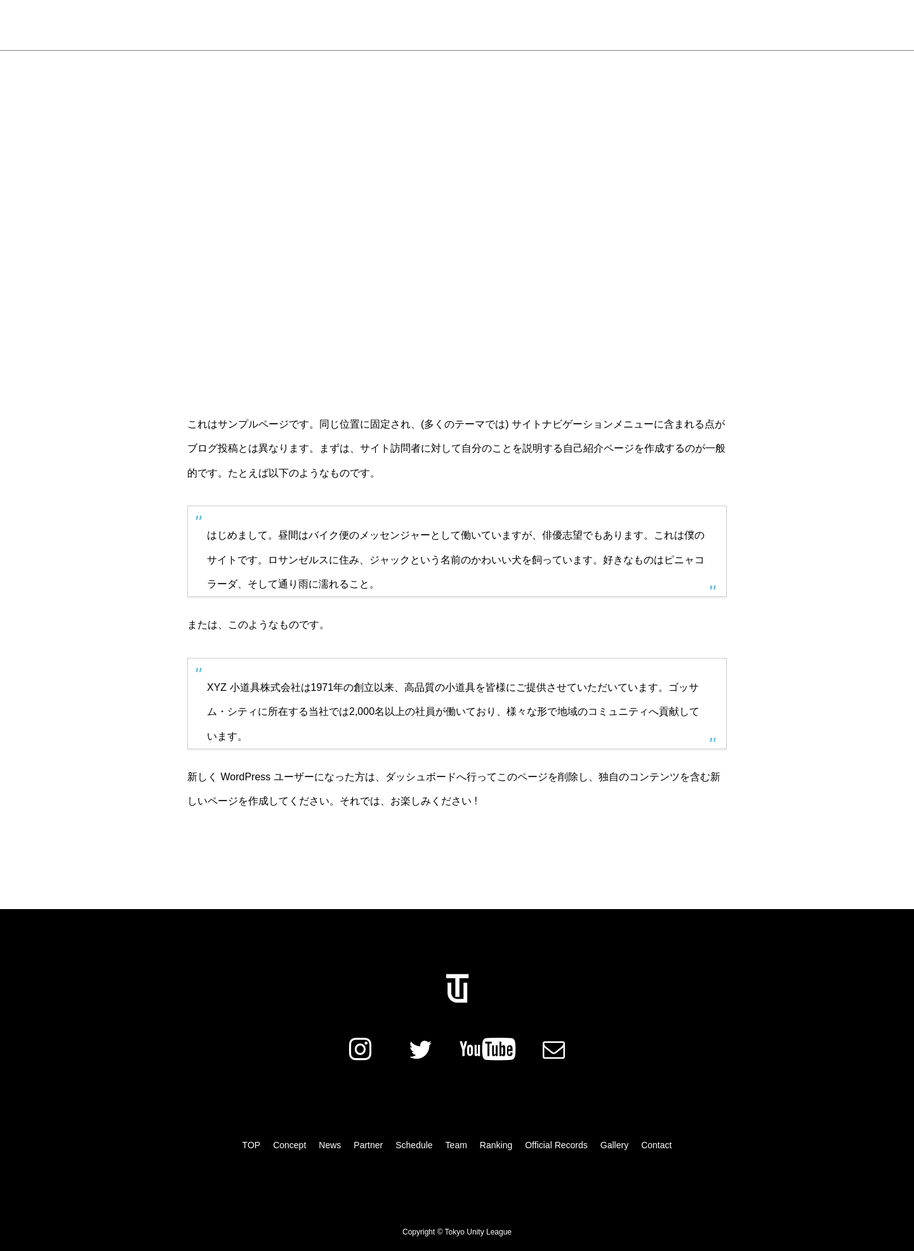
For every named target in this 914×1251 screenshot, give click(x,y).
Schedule (413, 25)
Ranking (521, 25)
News (246, 25)
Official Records (594, 25)
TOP (251, 1145)
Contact (656, 1145)
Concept (298, 25)
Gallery (665, 25)
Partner (355, 25)
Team (468, 25)
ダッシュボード (420, 776)
